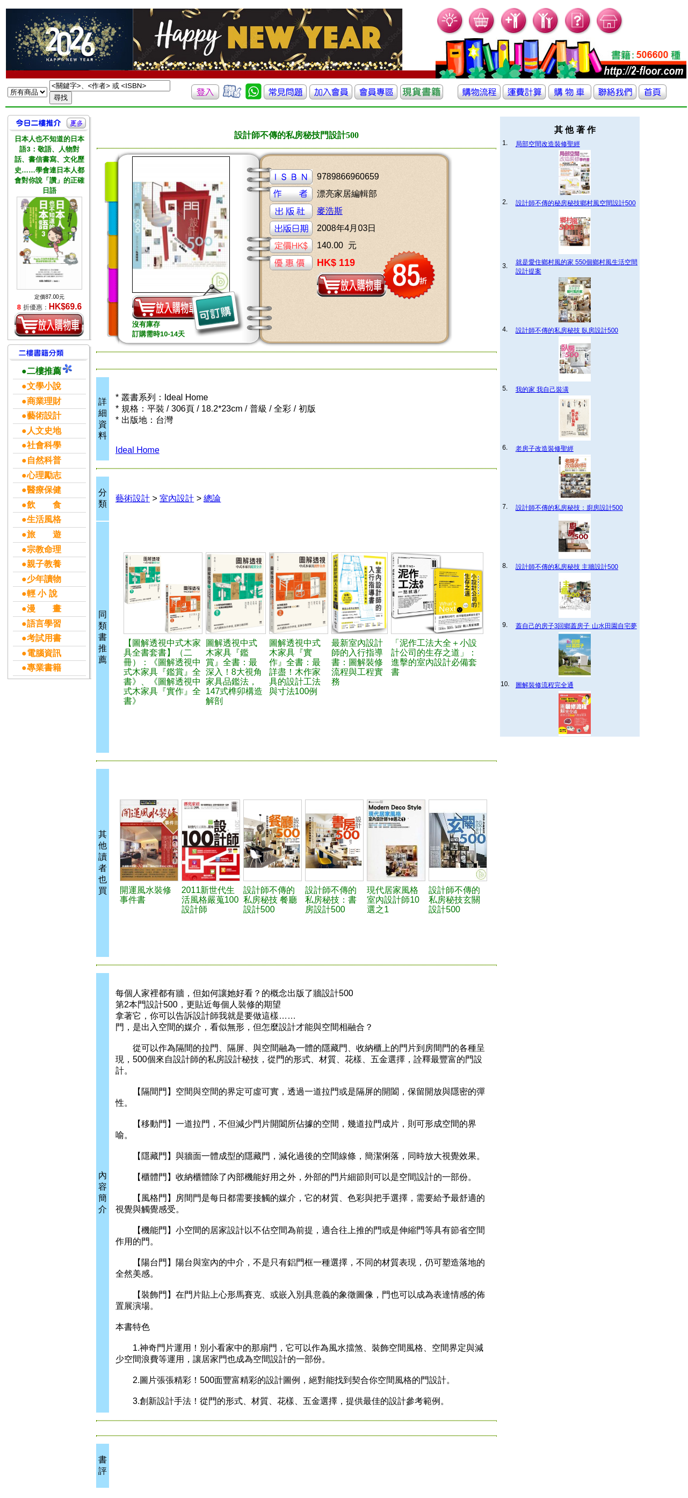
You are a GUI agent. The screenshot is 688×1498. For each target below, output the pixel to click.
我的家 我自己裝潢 (542, 389)
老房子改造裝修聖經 (545, 448)
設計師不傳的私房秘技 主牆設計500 (567, 567)
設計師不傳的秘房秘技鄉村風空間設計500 (576, 203)
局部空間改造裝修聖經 (548, 144)
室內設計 (177, 498)
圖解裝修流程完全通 (545, 685)
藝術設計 (132, 498)
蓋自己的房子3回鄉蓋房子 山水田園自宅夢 (576, 626)
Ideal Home (137, 450)
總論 (212, 498)
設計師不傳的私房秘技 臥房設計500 (567, 330)
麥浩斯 (330, 210)
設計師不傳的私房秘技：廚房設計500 (569, 508)
